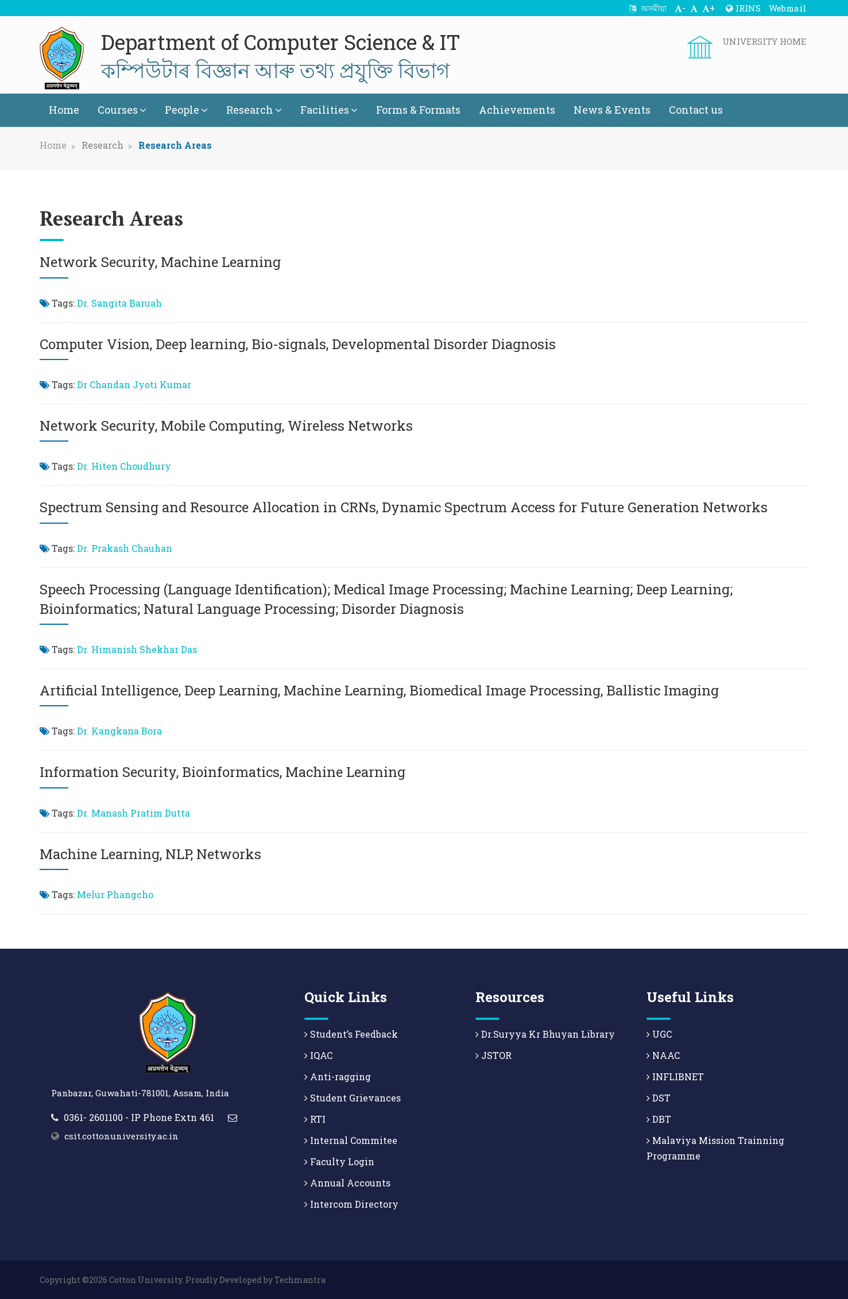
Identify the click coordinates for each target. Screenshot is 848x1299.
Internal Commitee (350, 1140)
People (186, 110)
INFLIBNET (675, 1076)
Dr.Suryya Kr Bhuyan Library (545, 1034)
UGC (659, 1034)
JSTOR (493, 1055)
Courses (122, 110)
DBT (658, 1119)
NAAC (663, 1055)
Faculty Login (339, 1161)
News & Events (612, 110)
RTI (315, 1119)
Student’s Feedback (351, 1034)
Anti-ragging (337, 1076)
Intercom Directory (351, 1204)
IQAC (318, 1055)
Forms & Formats (418, 110)
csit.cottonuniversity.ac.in (121, 1136)
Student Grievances (352, 1098)
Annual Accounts (347, 1183)
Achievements (517, 110)
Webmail (787, 8)
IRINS (743, 8)
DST (658, 1098)
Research (254, 110)
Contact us (696, 110)
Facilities (329, 110)
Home (64, 110)
